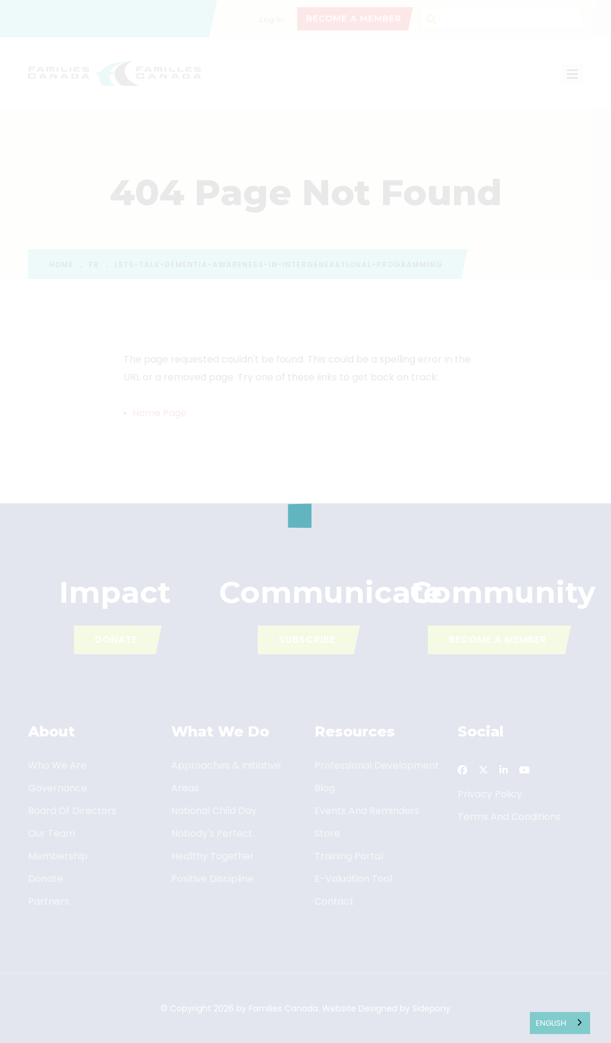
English (551, 1023)
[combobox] (560, 1023)
